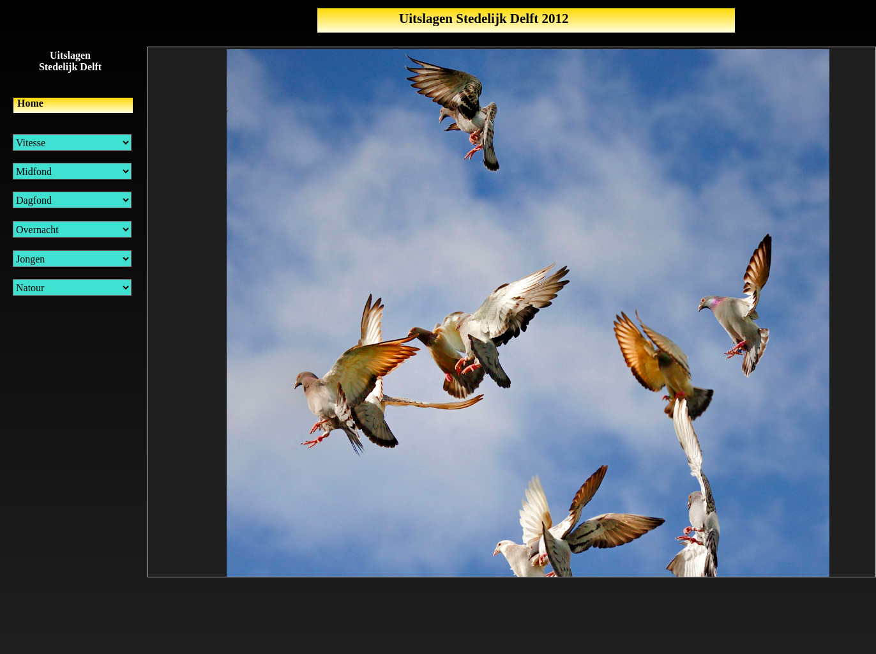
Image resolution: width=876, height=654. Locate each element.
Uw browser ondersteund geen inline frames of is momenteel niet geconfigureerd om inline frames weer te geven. (511, 312)
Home (30, 103)
